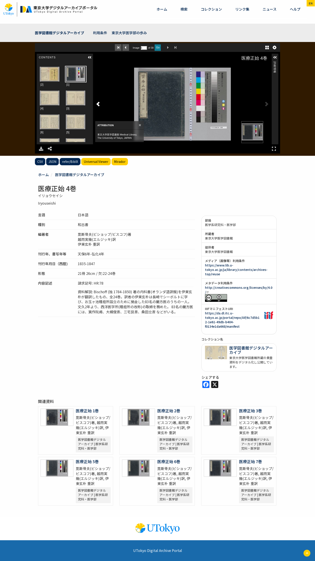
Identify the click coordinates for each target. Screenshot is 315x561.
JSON (52, 161)
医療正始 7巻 (250, 461)
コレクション (211, 9)
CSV (40, 161)
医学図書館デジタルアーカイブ (59, 32)
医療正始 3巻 (250, 410)
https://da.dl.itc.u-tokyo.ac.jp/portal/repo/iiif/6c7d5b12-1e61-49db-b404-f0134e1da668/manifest (232, 320)
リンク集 (242, 9)
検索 (184, 9)
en (311, 3)
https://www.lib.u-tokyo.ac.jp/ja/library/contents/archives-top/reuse (236, 269)
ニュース (270, 9)
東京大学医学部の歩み (129, 32)
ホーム (162, 9)
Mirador (119, 161)
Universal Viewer (96, 161)
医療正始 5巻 (87, 461)
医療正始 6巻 (168, 461)
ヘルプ (295, 9)
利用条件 (100, 32)
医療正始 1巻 (87, 410)
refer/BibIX (70, 161)
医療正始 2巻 (168, 410)
